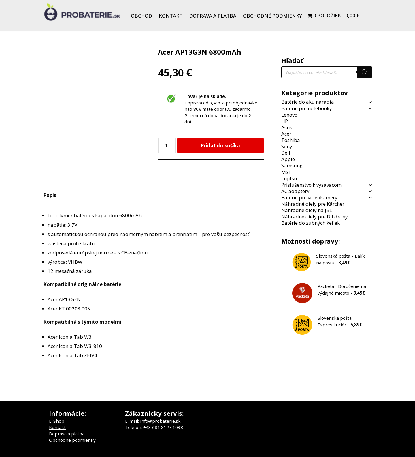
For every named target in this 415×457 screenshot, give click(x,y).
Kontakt (170, 15)
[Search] (364, 72)
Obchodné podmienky (272, 15)
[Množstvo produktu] (167, 145)
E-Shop (56, 421)
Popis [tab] (49, 195)
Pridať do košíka (220, 145)
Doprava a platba (212, 15)
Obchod (141, 15)
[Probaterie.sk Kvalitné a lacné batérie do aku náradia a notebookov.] (82, 12)
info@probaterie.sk (160, 421)
